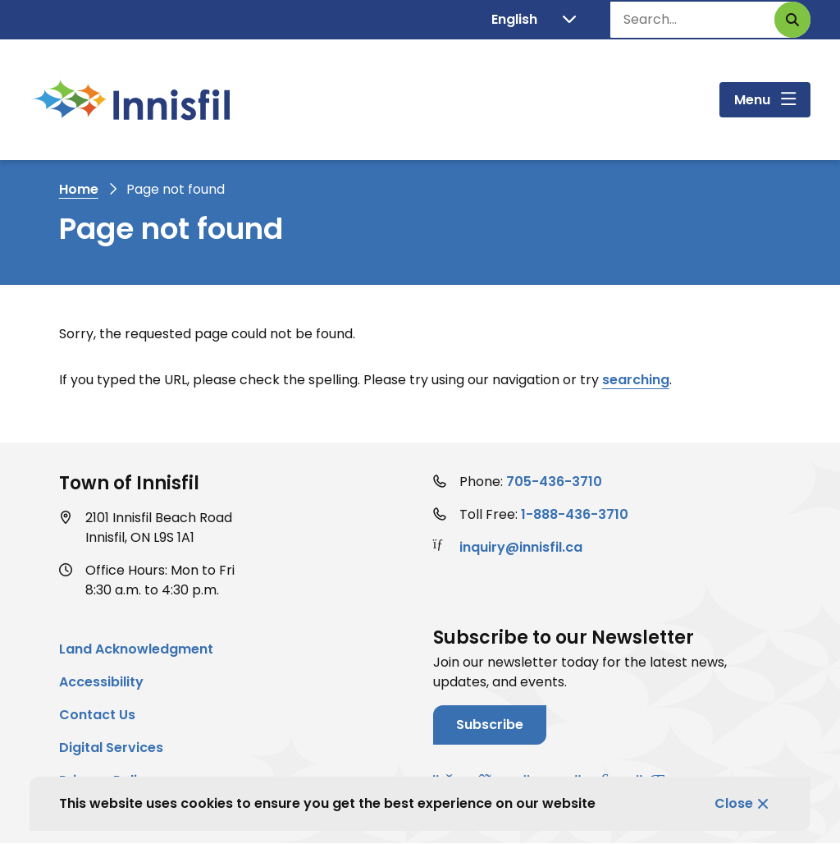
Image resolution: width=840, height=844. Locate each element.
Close (733, 803)
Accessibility (101, 681)
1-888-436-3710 (574, 514)
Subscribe (489, 724)
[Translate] (533, 20)
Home (78, 189)
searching (635, 379)
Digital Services (111, 747)
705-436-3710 (554, 481)
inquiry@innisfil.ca (520, 547)
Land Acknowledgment (136, 649)
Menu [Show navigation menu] (752, 99)
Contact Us (97, 714)
